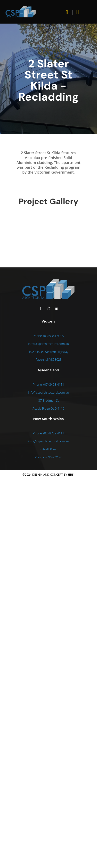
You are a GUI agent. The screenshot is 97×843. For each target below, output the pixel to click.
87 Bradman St (48, 400)
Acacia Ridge (42, 408)
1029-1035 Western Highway (48, 352)
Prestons (41, 457)
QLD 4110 (57, 408)
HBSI (71, 474)
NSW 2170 (55, 457)
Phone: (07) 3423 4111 (48, 384)
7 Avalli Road (48, 449)
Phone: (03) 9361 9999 (48, 336)
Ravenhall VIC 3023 (48, 359)
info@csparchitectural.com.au (48, 344)
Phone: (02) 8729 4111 (48, 433)
